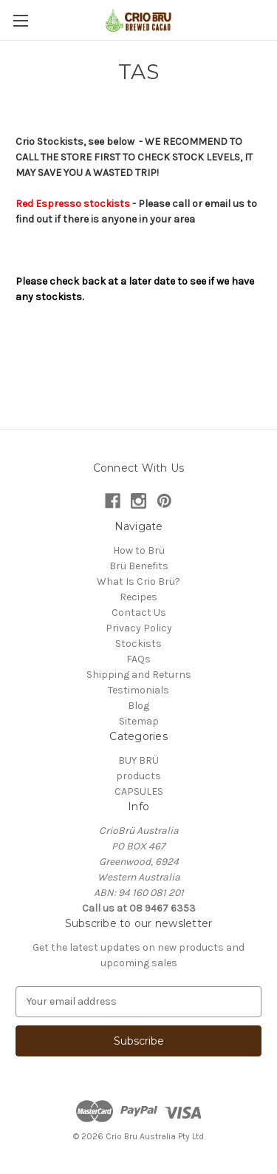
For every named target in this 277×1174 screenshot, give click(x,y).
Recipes (138, 597)
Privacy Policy (139, 628)
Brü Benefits (138, 566)
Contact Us (139, 612)
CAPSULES (138, 791)
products (138, 776)
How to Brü (139, 550)
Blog (138, 705)
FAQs (138, 659)
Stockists (138, 643)
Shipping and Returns (138, 674)
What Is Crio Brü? (138, 581)
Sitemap (139, 721)
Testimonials (138, 690)
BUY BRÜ (138, 760)
